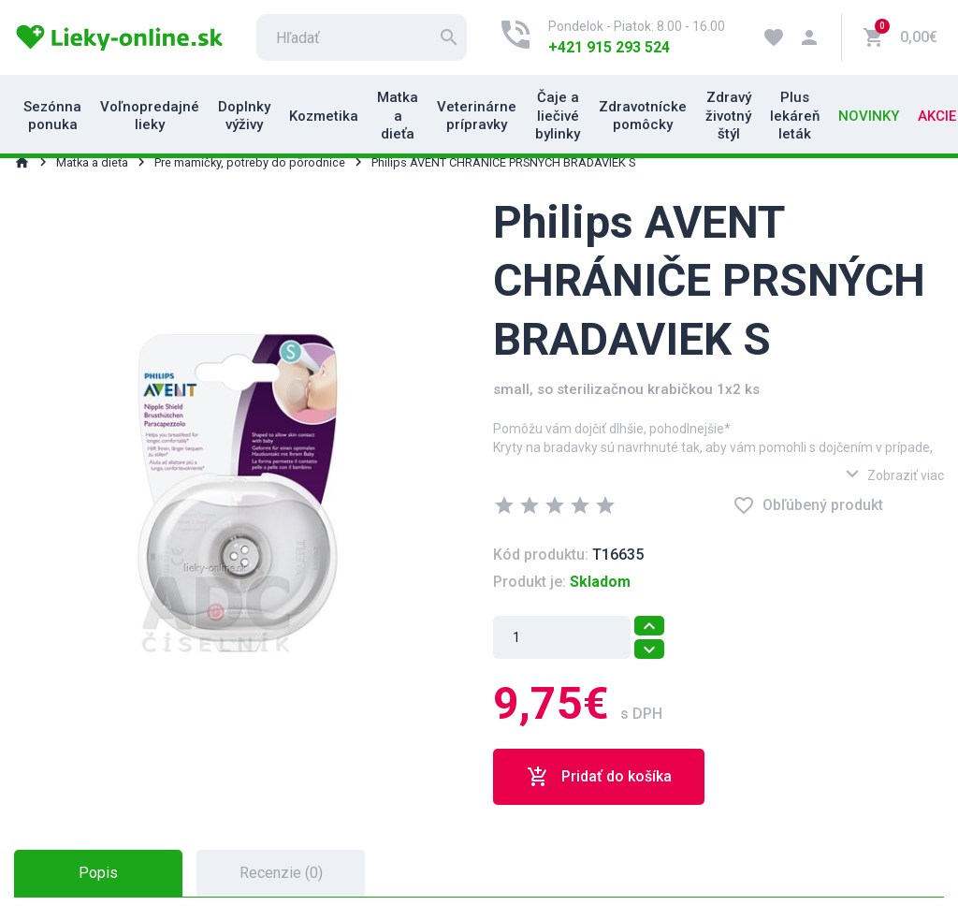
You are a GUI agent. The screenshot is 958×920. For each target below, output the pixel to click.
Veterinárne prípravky (476, 116)
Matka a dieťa (397, 115)
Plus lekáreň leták (795, 115)
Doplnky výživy (244, 116)
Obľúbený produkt (808, 505)
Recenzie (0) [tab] (281, 873)
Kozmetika (323, 116)
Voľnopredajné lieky (149, 116)
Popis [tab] (98, 873)
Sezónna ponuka (52, 116)
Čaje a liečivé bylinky (557, 115)
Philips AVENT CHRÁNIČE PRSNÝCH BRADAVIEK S (503, 162)
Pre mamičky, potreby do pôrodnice (249, 162)
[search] (361, 37)
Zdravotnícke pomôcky (643, 116)
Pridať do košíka (599, 777)
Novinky (868, 116)
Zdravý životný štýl (728, 115)
